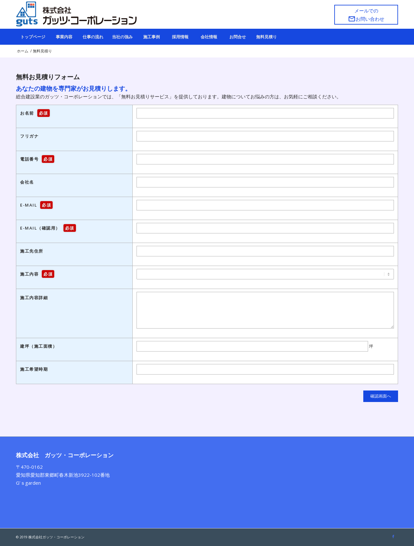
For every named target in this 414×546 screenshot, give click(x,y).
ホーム (22, 51)
